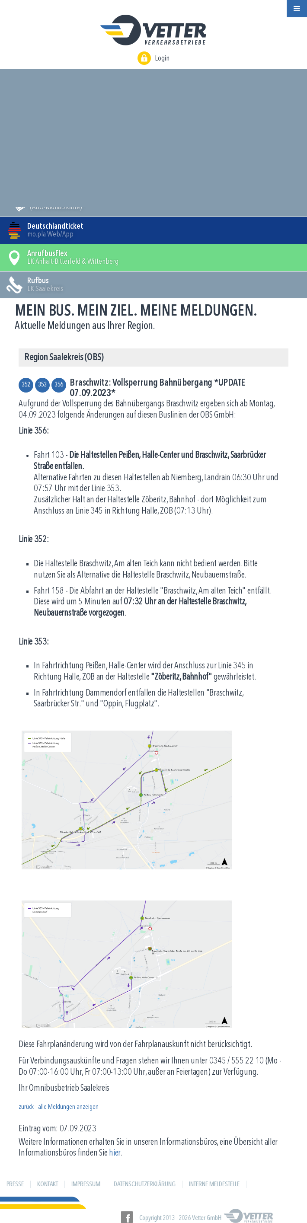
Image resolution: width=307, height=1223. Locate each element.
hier (115, 1153)
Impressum (85, 1184)
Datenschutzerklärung (145, 1184)
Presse (15, 1184)
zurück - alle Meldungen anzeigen (59, 1107)
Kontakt (47, 1184)
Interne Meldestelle (214, 1184)
